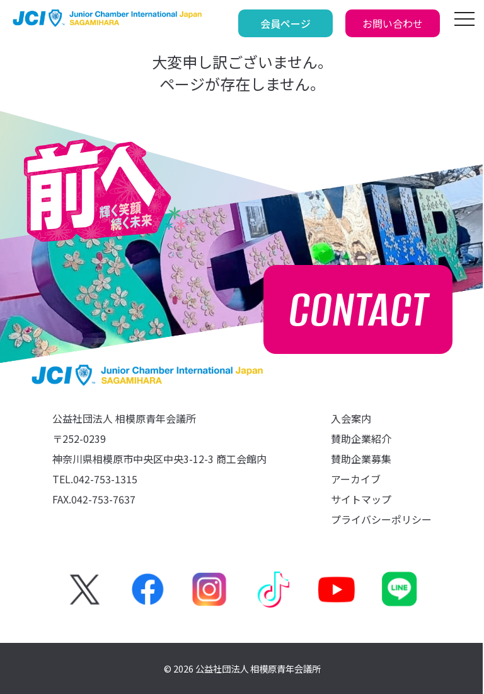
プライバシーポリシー (381, 519)
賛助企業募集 (361, 458)
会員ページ (285, 23)
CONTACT (358, 309)
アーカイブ (356, 478)
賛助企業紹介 (361, 438)
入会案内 (351, 418)
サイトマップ (361, 499)
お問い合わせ (392, 23)
